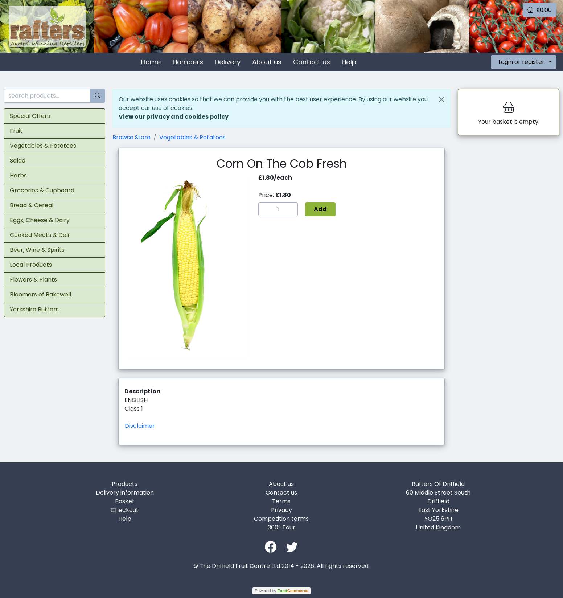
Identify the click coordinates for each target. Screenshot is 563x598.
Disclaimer (140, 426)
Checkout (125, 510)
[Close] (441, 99)
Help (349, 61)
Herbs (18, 175)
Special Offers (30, 116)
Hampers (188, 61)
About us (267, 61)
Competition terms (281, 519)
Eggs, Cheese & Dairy (40, 220)
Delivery (228, 61)
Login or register (521, 62)
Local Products (31, 265)
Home (151, 61)
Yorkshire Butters (34, 309)
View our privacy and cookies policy (174, 116)
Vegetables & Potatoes (43, 146)
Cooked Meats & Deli (39, 235)
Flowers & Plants (33, 279)
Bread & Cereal (31, 205)
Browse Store (131, 137)
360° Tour (281, 527)
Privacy (281, 510)
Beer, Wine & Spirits (37, 250)
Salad (17, 160)
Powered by (281, 591)
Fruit (16, 131)
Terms (281, 501)
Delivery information (125, 492)
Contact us (311, 61)
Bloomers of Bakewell (40, 294)
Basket (125, 501)
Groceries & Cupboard (42, 190)
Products (124, 484)
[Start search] (97, 96)
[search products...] (47, 96)
